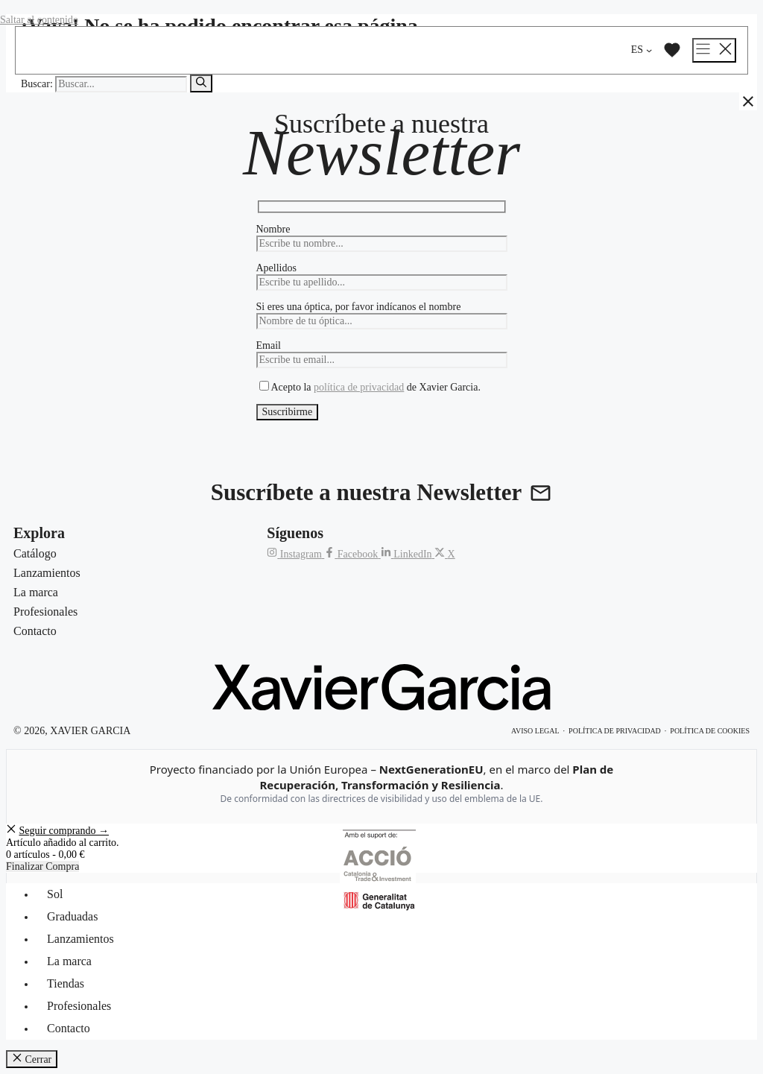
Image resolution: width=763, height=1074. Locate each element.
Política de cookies (710, 731)
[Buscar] (201, 83)
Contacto (68, 1028)
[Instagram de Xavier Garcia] (295, 554)
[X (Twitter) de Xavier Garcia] (444, 554)
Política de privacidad (615, 731)
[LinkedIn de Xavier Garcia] (407, 554)
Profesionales (79, 1005)
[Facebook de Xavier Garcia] (352, 554)
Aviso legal (535, 731)
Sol (55, 894)
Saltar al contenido (39, 19)
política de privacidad (359, 387)
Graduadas (72, 916)
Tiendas (65, 983)
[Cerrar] (748, 101)
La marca (69, 961)
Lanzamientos (80, 938)
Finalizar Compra (42, 866)
